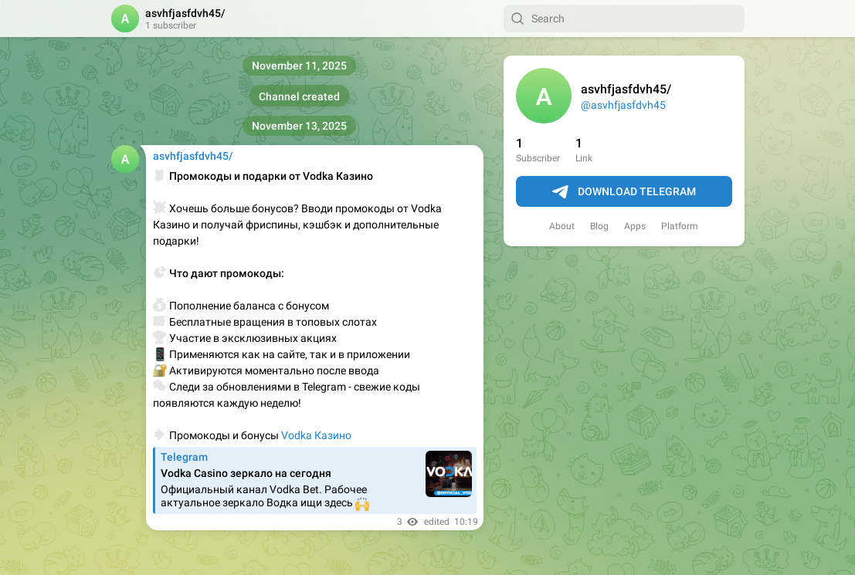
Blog (599, 226)
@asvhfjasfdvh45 (623, 105)
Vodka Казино (316, 435)
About (562, 226)
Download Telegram (624, 192)
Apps (635, 226)
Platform (679, 226)
